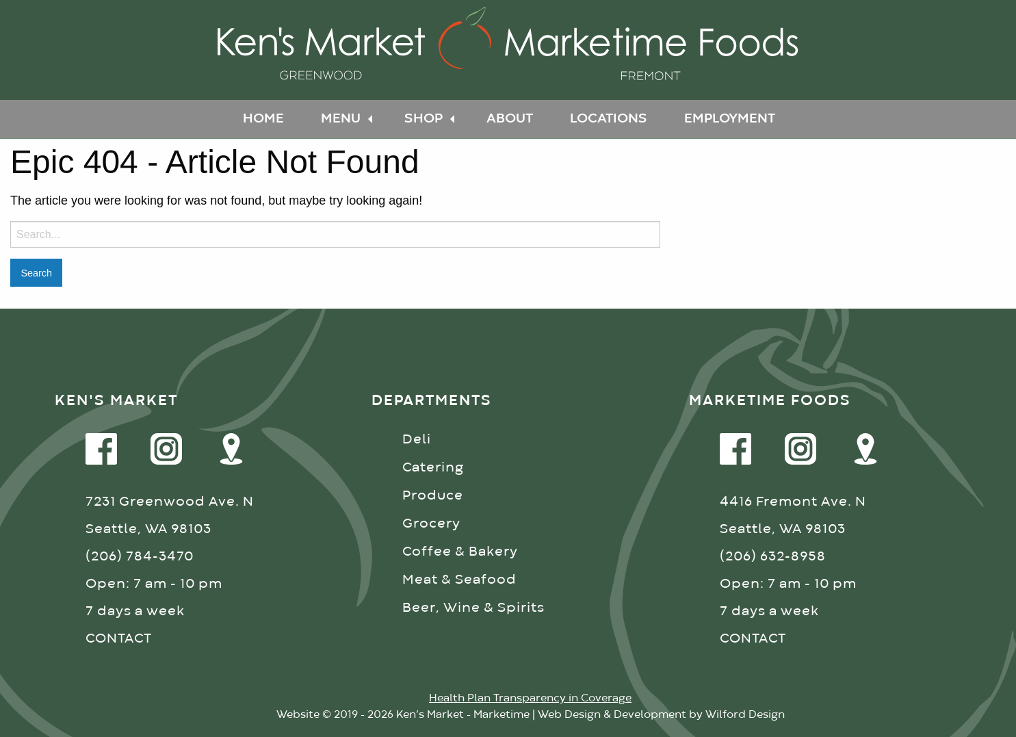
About (509, 119)
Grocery (431, 524)
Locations (608, 119)
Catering (433, 468)
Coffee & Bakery (460, 552)
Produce (432, 496)
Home (263, 119)
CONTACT (119, 639)
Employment (729, 119)
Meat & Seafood (459, 580)
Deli (416, 439)
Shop (423, 119)
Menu (341, 119)
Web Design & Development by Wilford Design (661, 715)
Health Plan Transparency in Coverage (530, 698)
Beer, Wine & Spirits (473, 608)
